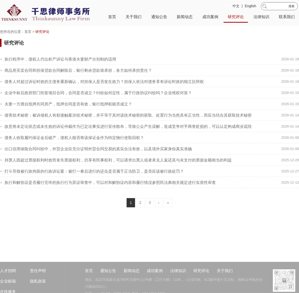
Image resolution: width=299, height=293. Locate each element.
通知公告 (159, 17)
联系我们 (287, 17)
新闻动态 (185, 17)
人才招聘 (8, 281)
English (250, 6)
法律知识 (261, 17)
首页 (112, 17)
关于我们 (134, 17)
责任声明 (38, 281)
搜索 (292, 6)
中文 (235, 6)
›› (168, 207)
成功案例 (210, 17)
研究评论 (236, 17)
